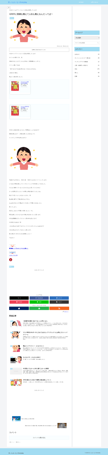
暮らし (12, 266)
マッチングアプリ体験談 (87, 62)
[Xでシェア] (19, 298)
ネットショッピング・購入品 (87, 58)
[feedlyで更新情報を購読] (39, 308)
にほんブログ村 (13, 255)
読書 (87, 76)
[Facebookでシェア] (39, 298)
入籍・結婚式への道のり (87, 65)
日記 (87, 69)
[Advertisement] (39, 281)
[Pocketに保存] (19, 302)
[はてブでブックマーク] (59, 298)
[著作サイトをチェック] (19, 308)
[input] (87, 43)
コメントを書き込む (39, 437)
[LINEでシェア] (39, 302)
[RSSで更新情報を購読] (59, 308)
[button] (59, 302)
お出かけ (87, 54)
